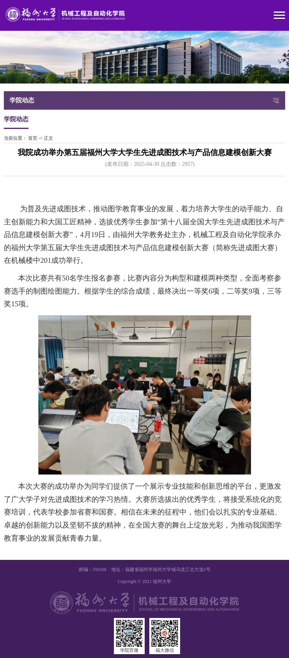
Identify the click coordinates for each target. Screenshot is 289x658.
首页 (32, 138)
